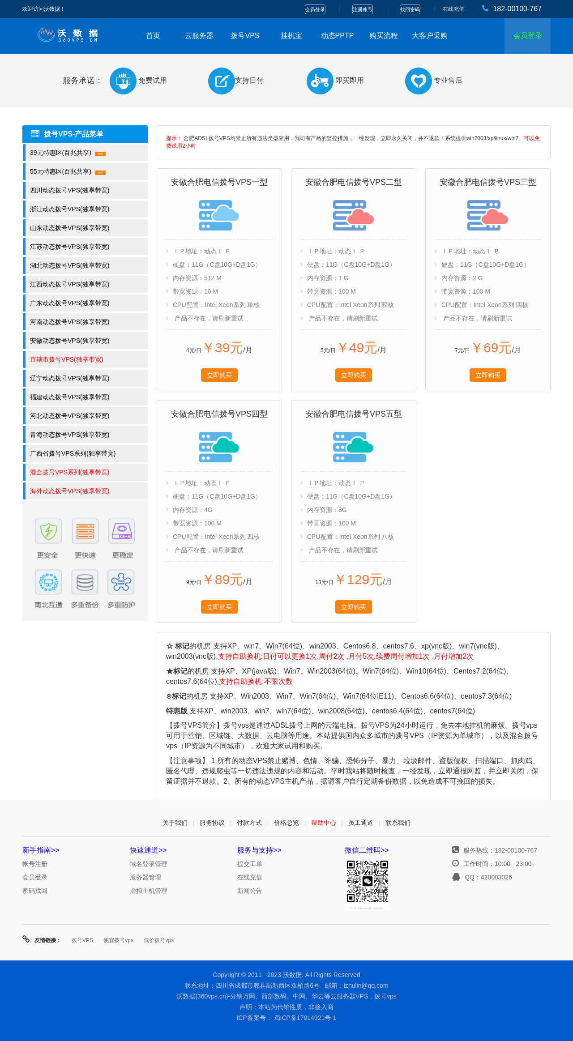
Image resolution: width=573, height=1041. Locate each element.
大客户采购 (430, 35)
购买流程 (383, 35)
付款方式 (249, 822)
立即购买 (219, 375)
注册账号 (362, 9)
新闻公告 (249, 890)
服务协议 (212, 822)
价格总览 (286, 822)
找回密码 (410, 9)
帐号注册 (34, 863)
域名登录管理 (148, 863)
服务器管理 (145, 877)
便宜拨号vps (118, 940)
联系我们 (398, 822)
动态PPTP (337, 35)
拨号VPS (245, 35)
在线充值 (453, 9)
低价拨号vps (159, 940)
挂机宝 (291, 35)
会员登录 (315, 9)
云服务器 (199, 35)
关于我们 (175, 822)
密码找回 (34, 890)
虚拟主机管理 (148, 890)
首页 (153, 35)
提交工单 (249, 863)
